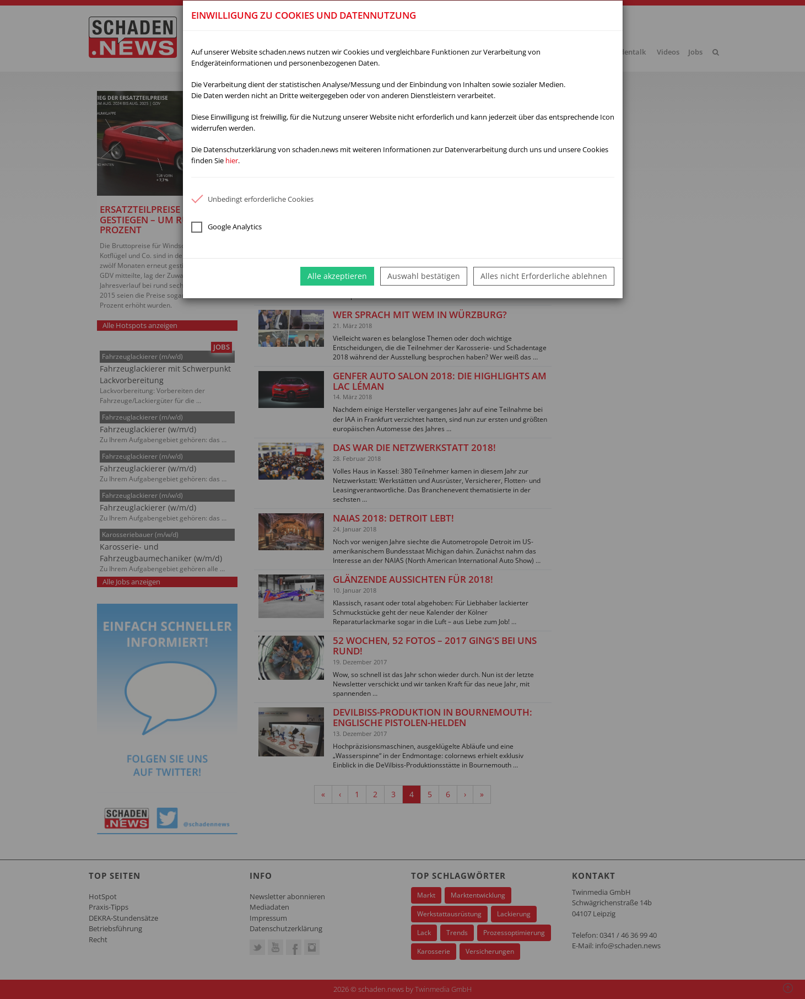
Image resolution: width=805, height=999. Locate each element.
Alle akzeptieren (337, 276)
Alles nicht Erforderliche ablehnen (543, 276)
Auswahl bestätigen (423, 276)
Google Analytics (226, 227)
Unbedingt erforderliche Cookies (252, 199)
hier (231, 160)
